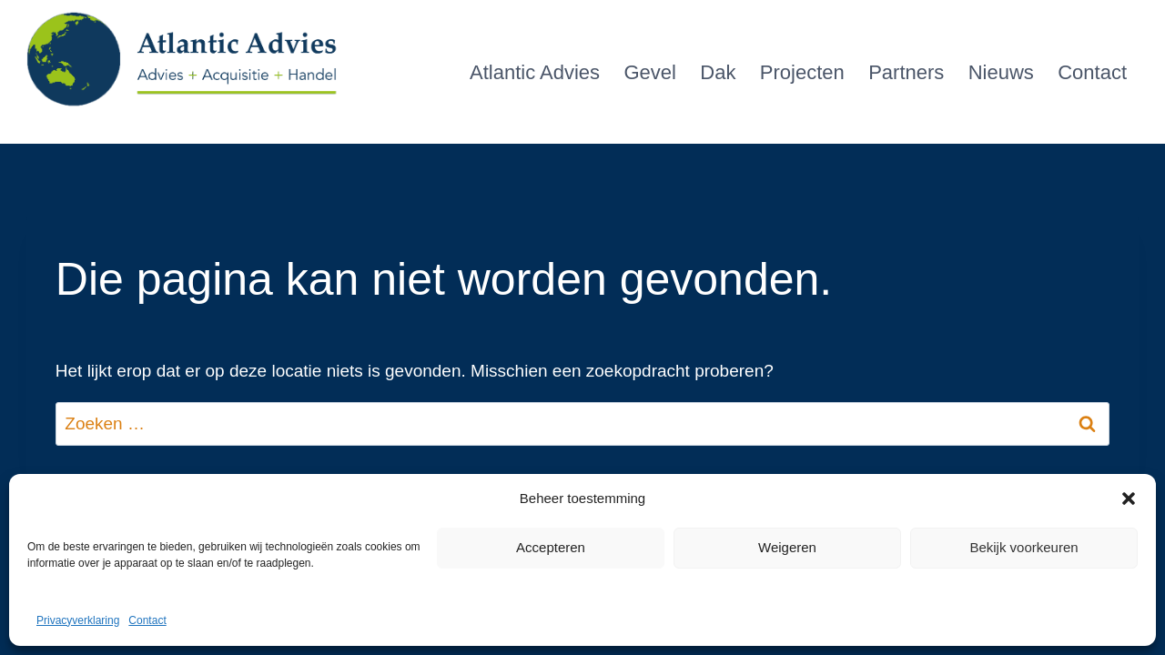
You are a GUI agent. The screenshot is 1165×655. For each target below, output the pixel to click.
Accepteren (550, 547)
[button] (1128, 498)
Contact (147, 620)
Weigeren (787, 547)
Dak (717, 72)
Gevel (649, 72)
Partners (906, 72)
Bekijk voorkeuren (1023, 547)
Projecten (802, 72)
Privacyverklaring (77, 620)
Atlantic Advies (535, 72)
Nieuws (1001, 72)
